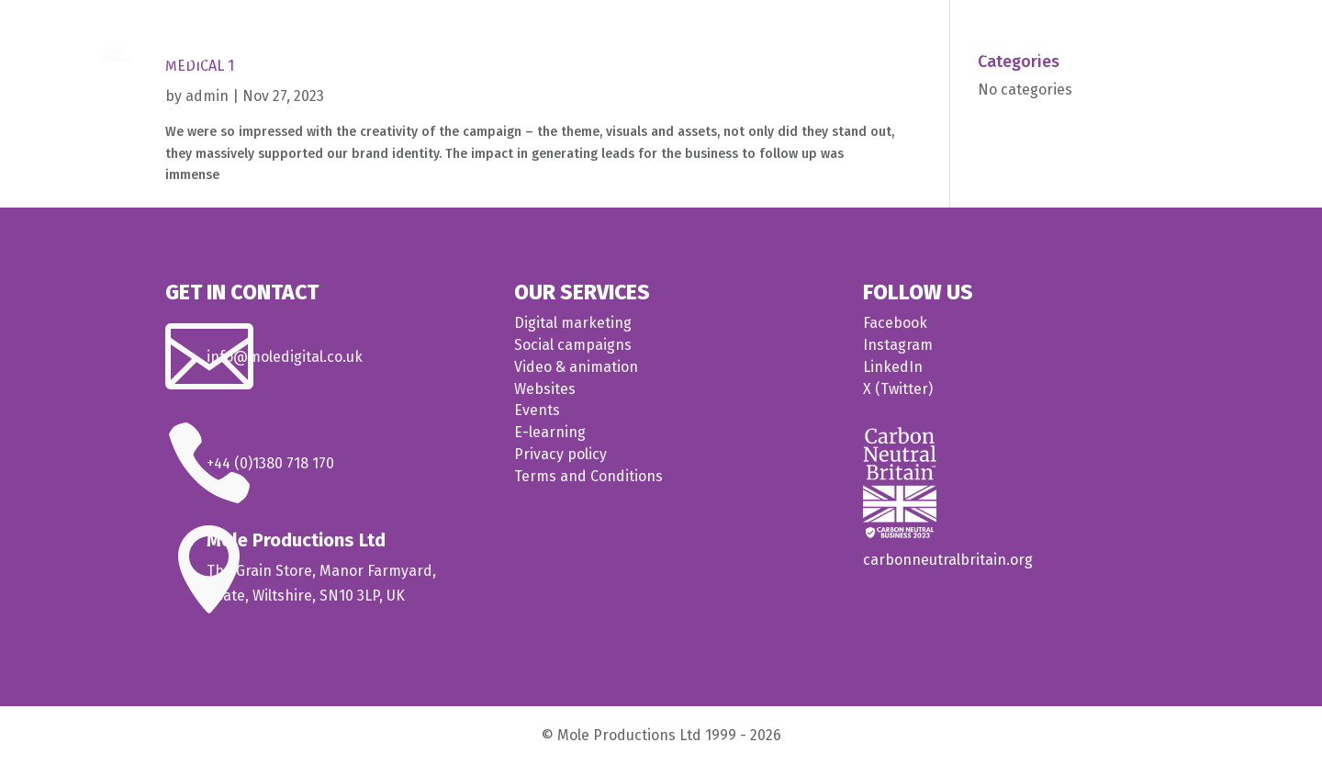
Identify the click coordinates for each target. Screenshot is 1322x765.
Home (827, 52)
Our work (1059, 52)
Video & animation (576, 367)
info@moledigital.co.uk (285, 357)
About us (1123, 52)
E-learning (550, 432)
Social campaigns (573, 345)
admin (207, 96)
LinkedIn (893, 367)
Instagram (898, 345)
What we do (891, 52)
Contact (1202, 52)
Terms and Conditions (588, 476)
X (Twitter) (898, 389)
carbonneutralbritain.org (948, 559)
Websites (545, 389)
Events (537, 410)
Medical (979, 52)
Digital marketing (573, 323)
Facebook (895, 323)
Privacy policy (560, 454)
